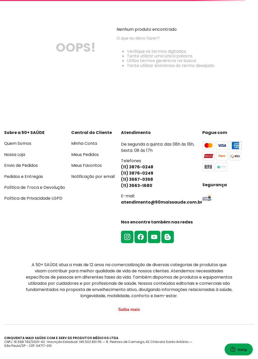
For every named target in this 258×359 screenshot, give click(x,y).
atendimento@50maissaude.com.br (161, 202)
